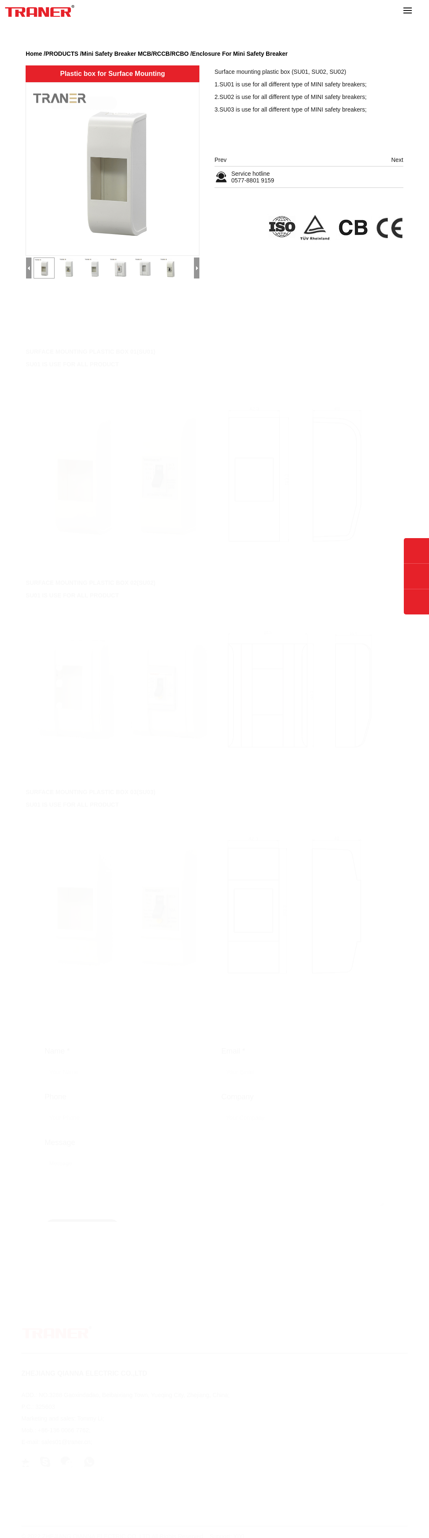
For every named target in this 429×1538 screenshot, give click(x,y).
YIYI (238, 1532)
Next (397, 159)
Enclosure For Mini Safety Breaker (240, 53)
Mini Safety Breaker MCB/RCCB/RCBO (134, 53)
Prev (220, 159)
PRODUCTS (61, 53)
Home (34, 53)
